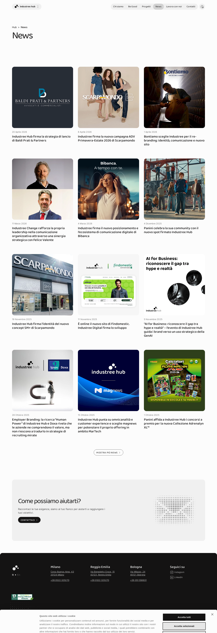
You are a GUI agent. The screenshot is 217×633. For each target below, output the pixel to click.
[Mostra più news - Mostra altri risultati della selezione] (108, 452)
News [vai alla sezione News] (158, 6)
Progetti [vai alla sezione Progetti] (146, 6)
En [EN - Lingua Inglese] (18, 575)
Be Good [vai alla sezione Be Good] (132, 6)
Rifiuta (184, 613)
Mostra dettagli (158, 627)
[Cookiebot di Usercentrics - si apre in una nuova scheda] (19, 627)
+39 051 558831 (138, 580)
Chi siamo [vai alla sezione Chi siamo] (118, 6)
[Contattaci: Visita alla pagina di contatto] (29, 520)
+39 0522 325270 (60, 580)
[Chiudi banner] (212, 593)
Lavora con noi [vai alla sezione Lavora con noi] (174, 6)
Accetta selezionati (184, 605)
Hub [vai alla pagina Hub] (14, 27)
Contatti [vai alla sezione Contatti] (191, 6)
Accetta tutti (184, 596)
